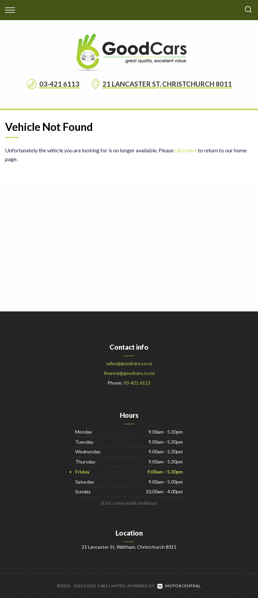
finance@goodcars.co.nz (129, 373)
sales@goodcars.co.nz (129, 363)
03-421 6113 (59, 84)
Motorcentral (179, 585)
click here (186, 150)
